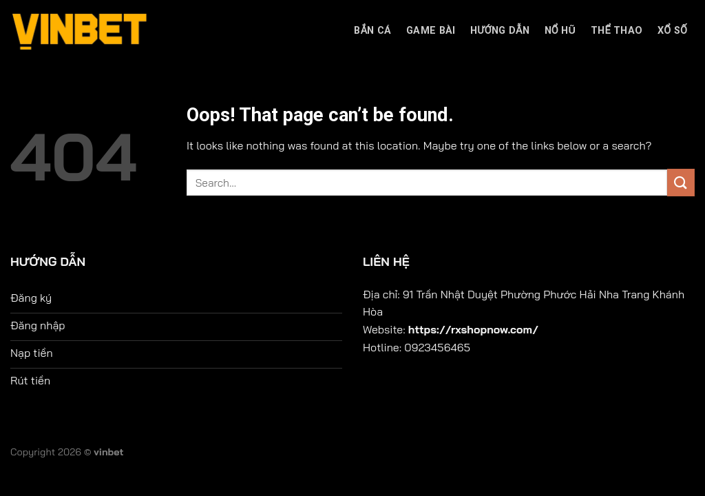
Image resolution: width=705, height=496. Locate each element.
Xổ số (672, 31)
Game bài (430, 31)
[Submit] (681, 182)
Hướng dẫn (499, 31)
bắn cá (372, 31)
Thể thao (616, 31)
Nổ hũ (560, 31)
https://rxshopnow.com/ (473, 329)
